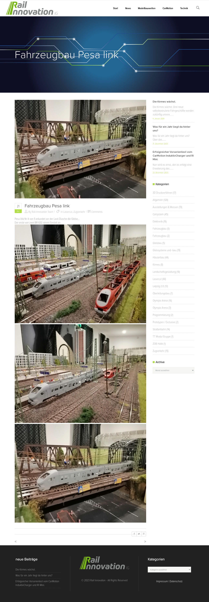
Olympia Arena (160, 300)
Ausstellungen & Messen (165, 207)
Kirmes (156, 264)
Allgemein (158, 200)
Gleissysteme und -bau (164, 250)
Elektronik (158, 221)
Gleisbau (157, 243)
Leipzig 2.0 (158, 286)
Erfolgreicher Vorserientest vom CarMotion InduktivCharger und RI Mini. (173, 155)
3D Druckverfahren (162, 193)
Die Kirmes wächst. (164, 101)
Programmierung (161, 315)
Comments (97, 212)
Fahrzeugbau (159, 228)
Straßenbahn (159, 329)
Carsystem (158, 214)
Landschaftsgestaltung (164, 272)
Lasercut (67, 212)
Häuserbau (158, 257)
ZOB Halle (158, 344)
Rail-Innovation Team (42, 212)
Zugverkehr (79, 212)
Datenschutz (176, 581)
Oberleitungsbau (161, 293)
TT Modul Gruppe (162, 336)
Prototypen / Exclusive (164, 322)
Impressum (162, 581)
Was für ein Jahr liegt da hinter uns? (34, 575)
